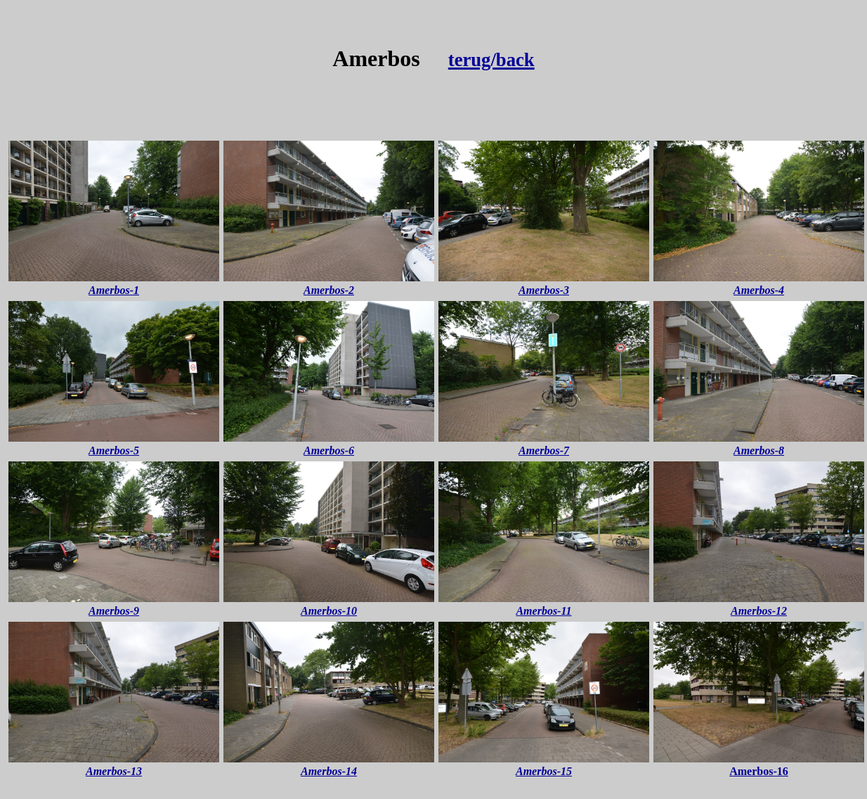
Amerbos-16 (758, 771)
